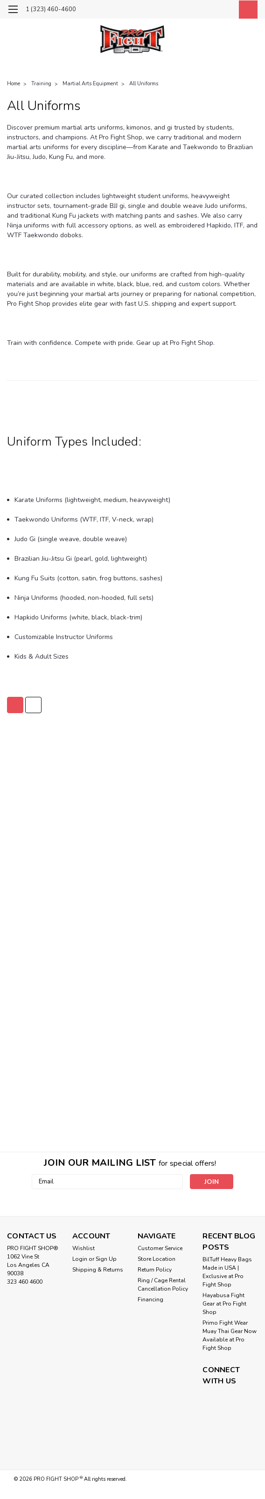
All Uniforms (143, 83)
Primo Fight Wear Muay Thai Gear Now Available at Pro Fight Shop (229, 1335)
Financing (150, 1299)
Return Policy (155, 1269)
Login (79, 1259)
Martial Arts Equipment (90, 83)
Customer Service (160, 1248)
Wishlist (83, 1248)
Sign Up (106, 1259)
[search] (204, 9)
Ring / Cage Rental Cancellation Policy (163, 1285)
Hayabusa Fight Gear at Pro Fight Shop (224, 1304)
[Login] (225, 9)
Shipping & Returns (97, 1269)
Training (41, 83)
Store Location (156, 1259)
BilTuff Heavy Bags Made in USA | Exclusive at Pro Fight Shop (227, 1272)
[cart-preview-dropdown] (246, 9)
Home (13, 83)
